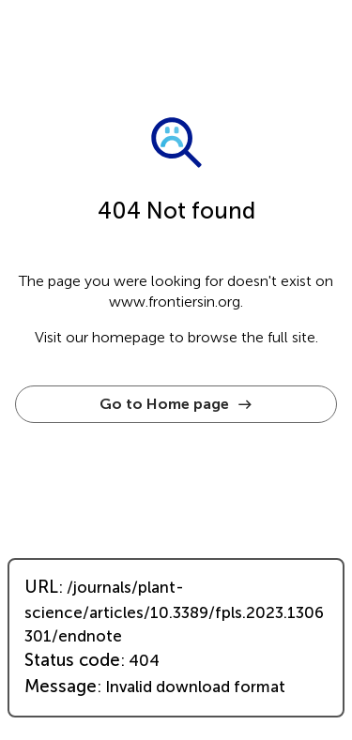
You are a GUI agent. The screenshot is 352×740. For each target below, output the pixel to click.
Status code (72, 660)
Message (60, 686)
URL (41, 587)
